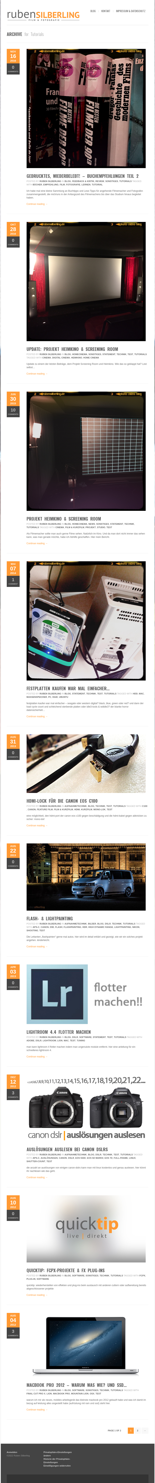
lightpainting (122, 927)
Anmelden (12, 1452)
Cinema (46, 357)
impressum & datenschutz (130, 11)
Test (130, 354)
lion (60, 1040)
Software (85, 1037)
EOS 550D (80, 1158)
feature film (45, 809)
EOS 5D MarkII (95, 1158)
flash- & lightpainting (50, 918)
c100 (144, 806)
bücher (37, 184)
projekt (91, 527)
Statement (109, 354)
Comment (13, 581)
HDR (84, 927)
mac (141, 693)
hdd (135, 693)
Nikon (135, 927)
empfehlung (51, 184)
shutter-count (36, 1161)
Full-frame (121, 1158)
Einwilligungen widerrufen (57, 1466)
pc (49, 697)
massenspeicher (37, 697)
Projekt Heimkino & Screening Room (64, 518)
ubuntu (63, 697)
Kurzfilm (86, 809)
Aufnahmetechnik (76, 806)
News (92, 524)
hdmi (77, 809)
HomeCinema (79, 354)
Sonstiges (111, 181)
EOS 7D (109, 1158)
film (62, 184)
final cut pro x (36, 1393)
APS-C (36, 927)
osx (92, 1393)
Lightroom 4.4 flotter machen (59, 1032)
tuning (81, 1040)
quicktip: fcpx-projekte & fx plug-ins (66, 1270)
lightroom (49, 1040)
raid (55, 697)
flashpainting (72, 927)
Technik (121, 354)
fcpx (142, 1275)
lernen (86, 184)
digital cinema (61, 357)
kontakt (105, 11)
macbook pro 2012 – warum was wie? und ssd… (77, 1385)
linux (132, 1158)
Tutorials (125, 181)
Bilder (92, 924)
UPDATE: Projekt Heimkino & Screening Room (72, 349)
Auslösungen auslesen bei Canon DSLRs (67, 1149)
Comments (13, 69)
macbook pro (61, 1393)
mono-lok (99, 809)
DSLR (108, 924)
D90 (52, 927)
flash (59, 927)
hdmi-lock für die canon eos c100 (62, 801)
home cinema (91, 357)
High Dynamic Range (100, 927)
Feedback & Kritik (83, 181)
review (99, 181)
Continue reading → (37, 204)
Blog (68, 181)
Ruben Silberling (50, 181)
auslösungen (49, 1158)
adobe (31, 1040)
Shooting (32, 930)
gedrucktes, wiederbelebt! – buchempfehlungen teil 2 (83, 176)
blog (93, 11)
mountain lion (80, 1393)
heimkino (76, 357)
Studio (101, 527)
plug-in (31, 1279)
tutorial (97, 184)
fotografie (73, 184)
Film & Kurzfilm (74, 527)
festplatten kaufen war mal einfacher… (68, 688)
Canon (32, 809)
